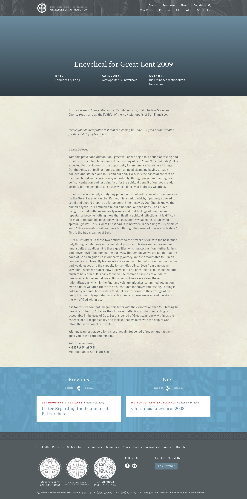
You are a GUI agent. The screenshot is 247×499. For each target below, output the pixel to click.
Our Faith (146, 10)
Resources (169, 5)
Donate (198, 5)
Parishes (164, 10)
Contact (168, 447)
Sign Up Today (166, 466)
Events (153, 5)
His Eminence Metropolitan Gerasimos (167, 81)
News (184, 5)
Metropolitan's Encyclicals (119, 79)
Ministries (204, 10)
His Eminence (94, 447)
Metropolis (183, 10)
